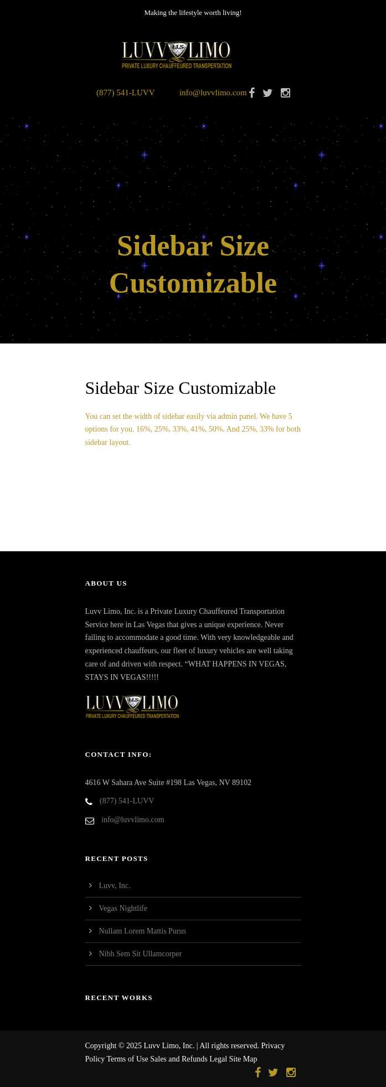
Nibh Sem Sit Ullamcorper (140, 954)
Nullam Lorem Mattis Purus (143, 931)
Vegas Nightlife (123, 908)
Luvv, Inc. (115, 885)
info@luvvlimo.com (213, 92)
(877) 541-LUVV (125, 92)
